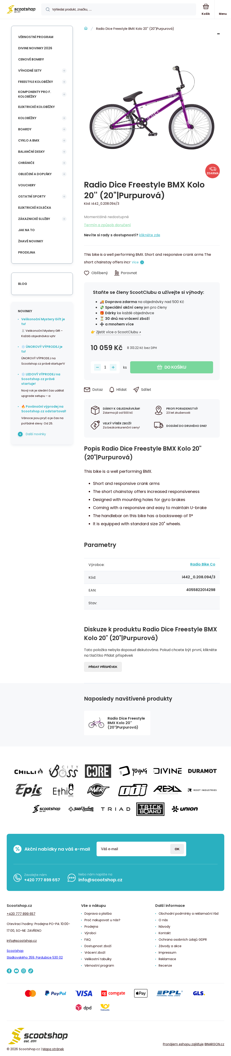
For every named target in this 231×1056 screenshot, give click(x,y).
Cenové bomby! (31, 59)
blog (22, 284)
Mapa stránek (53, 1049)
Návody (164, 926)
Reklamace (167, 959)
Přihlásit (177, 849)
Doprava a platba (98, 913)
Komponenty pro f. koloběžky (34, 94)
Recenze (165, 965)
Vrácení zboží (94, 952)
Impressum (167, 952)
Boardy (24, 129)
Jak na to (26, 230)
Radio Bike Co (202, 564)
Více (135, 262)
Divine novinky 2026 (35, 48)
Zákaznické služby (34, 219)
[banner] (21, 9)
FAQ (87, 939)
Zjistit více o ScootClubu (117, 332)
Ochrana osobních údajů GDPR (183, 939)
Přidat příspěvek (103, 667)
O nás (163, 920)
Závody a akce (170, 946)
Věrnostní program (35, 37)
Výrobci (90, 933)
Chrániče (26, 163)
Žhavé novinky (30, 241)
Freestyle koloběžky (35, 82)
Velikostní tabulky (98, 959)
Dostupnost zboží (97, 946)
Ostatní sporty (31, 196)
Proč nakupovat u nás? (102, 920)
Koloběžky (27, 118)
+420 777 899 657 (42, 880)
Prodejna (26, 252)
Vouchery (26, 185)
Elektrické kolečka (34, 207)
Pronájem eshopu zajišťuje (183, 1044)
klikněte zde (149, 235)
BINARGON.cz (214, 1044)
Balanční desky (31, 151)
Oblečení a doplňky (35, 174)
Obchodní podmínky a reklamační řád (188, 913)
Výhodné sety (29, 70)
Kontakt (165, 933)
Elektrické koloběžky (36, 107)
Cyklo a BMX (28, 140)
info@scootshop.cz (100, 880)
